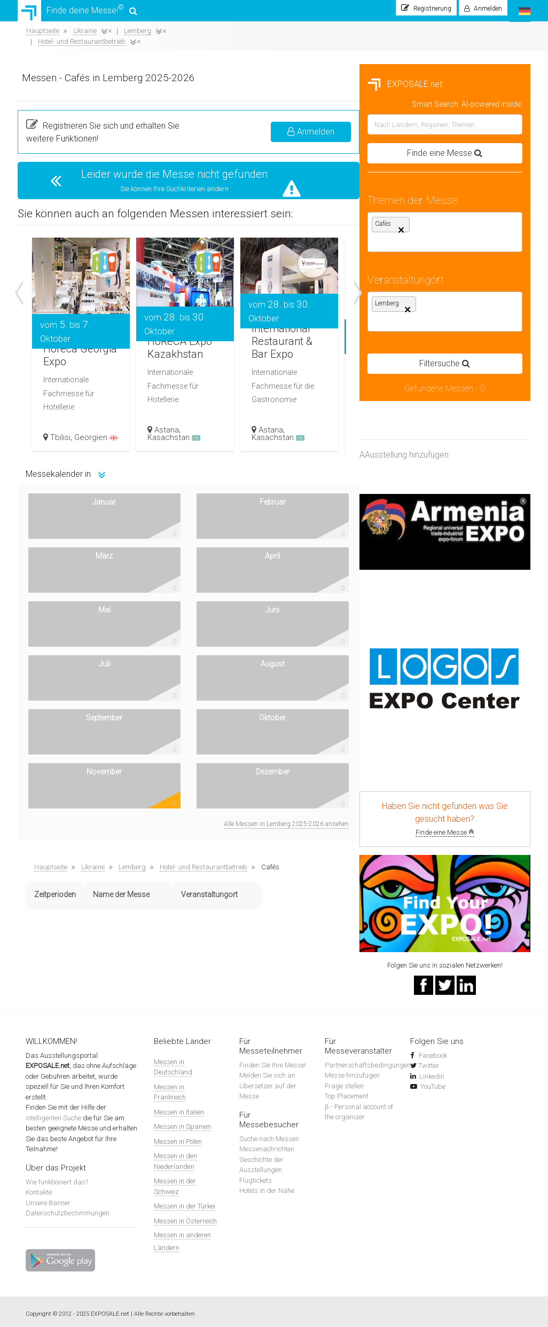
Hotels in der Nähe (266, 1186)
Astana (350, 423)
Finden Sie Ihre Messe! (272, 1060)
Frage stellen (344, 1081)
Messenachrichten (266, 1144)
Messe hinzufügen (352, 1070)
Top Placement (347, 1091)
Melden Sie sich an (267, 1070)
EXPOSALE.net (63, 79)
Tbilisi (244, 423)
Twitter (428, 1061)
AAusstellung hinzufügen (62, 450)
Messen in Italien (179, 1107)
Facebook (432, 1050)
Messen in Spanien (182, 1122)
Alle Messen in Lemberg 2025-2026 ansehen (457, 603)
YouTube (432, 1082)
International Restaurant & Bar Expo (469, 323)
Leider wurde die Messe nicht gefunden (349, 168)
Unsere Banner (48, 1197)
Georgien (259, 426)
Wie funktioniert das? (57, 1177)
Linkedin (431, 1071)
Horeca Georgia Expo (248, 323)
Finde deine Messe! (77, 13)
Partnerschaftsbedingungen (368, 1060)
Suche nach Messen (269, 1133)
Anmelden (481, 126)
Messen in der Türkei (184, 1201)
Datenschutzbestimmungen (67, 1208)
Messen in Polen (178, 1136)
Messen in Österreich (185, 1216)
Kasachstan (357, 430)
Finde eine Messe (103, 827)
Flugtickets (255, 1175)
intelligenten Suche (53, 1113)
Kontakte (39, 1187)
